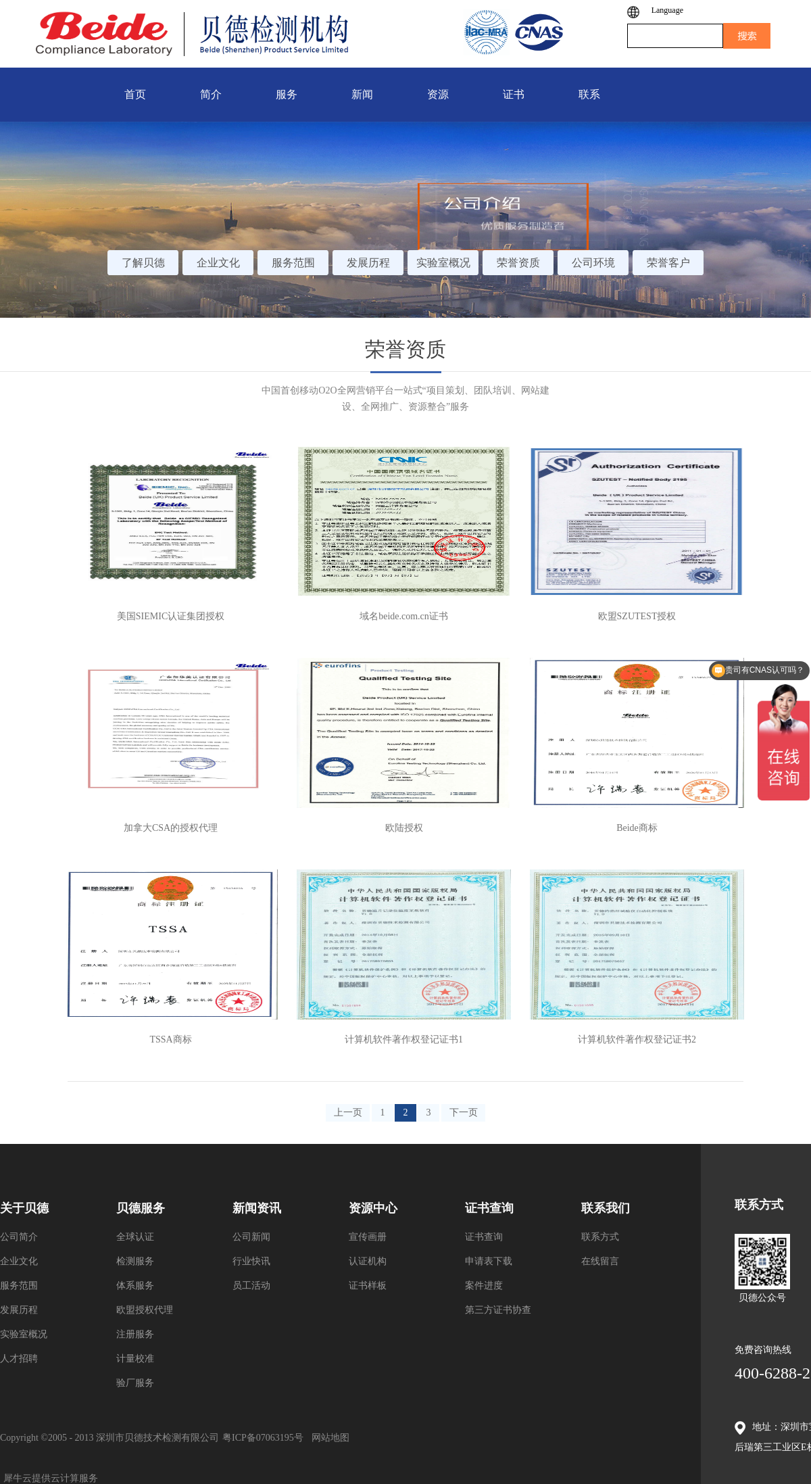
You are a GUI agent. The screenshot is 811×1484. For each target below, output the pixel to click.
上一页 (348, 1112)
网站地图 (328, 1438)
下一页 (463, 1112)
